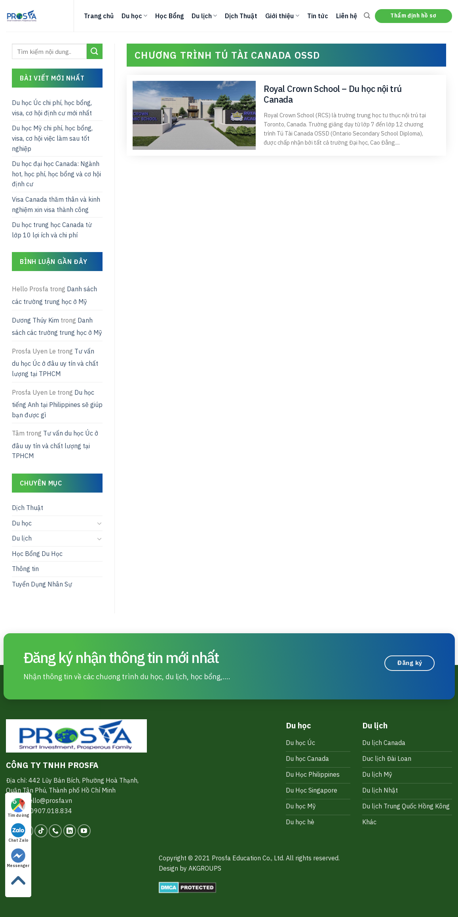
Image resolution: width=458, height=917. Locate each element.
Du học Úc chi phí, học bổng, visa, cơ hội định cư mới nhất (52, 108)
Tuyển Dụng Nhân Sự (42, 584)
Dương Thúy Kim (35, 320)
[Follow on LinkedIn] (69, 830)
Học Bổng (169, 16)
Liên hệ (346, 16)
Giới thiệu (282, 16)
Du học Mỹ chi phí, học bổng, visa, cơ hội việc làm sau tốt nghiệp (52, 138)
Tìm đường (18, 808)
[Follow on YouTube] (84, 830)
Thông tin (25, 569)
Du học (134, 16)
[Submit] (95, 51)
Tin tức (317, 16)
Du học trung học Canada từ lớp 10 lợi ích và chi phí (52, 230)
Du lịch (204, 16)
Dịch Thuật (241, 16)
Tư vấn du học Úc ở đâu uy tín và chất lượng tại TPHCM (55, 362)
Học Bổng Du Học (37, 554)
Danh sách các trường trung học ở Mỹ (54, 295)
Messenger (18, 858)
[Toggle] (100, 523)
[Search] (367, 15)
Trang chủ (99, 16)
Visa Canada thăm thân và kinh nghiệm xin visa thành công (56, 204)
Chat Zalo (18, 833)
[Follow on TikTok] (41, 830)
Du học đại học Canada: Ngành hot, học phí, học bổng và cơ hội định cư (56, 174)
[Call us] (55, 830)
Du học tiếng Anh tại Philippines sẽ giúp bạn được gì (57, 403)
